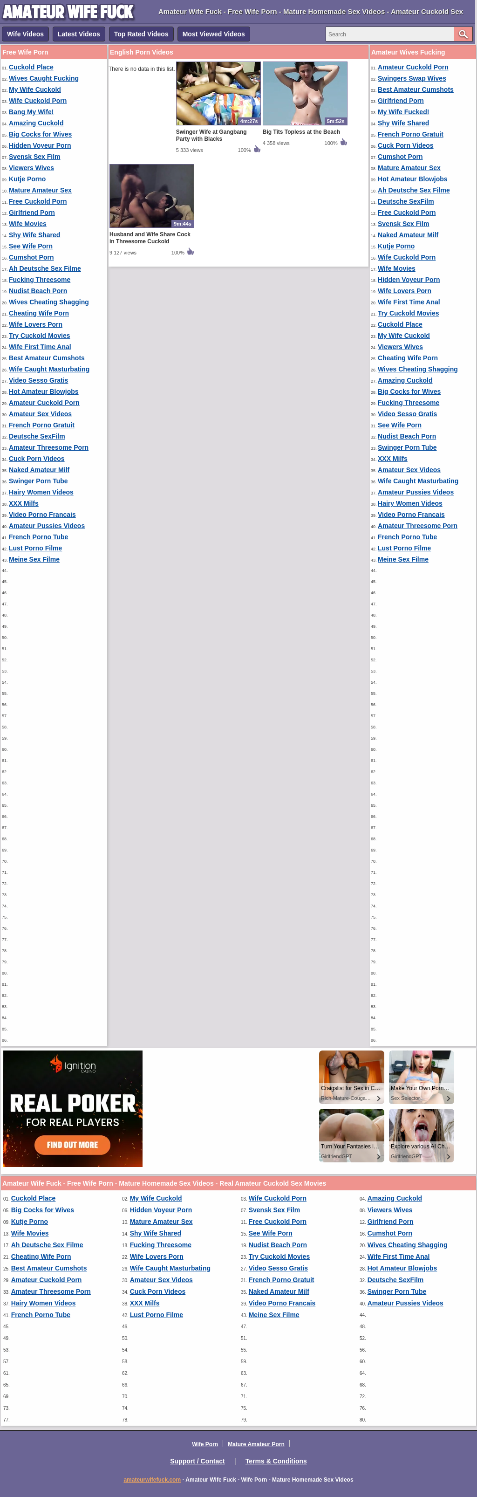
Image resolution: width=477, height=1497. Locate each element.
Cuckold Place (31, 67)
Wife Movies (28, 223)
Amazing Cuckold (36, 123)
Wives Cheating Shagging (49, 302)
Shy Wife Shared (34, 235)
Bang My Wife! (31, 112)
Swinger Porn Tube (38, 481)
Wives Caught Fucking (44, 78)
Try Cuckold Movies (39, 335)
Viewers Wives (31, 168)
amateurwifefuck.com (152, 1479)
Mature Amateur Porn (256, 1444)
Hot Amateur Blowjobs (44, 391)
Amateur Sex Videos (40, 414)
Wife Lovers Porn (35, 324)
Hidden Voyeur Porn (40, 145)
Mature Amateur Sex (40, 190)
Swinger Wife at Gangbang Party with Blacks (211, 135)
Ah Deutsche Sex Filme (45, 268)
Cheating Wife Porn (39, 313)
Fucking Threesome (39, 279)
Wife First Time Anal (40, 346)
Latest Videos (79, 34)
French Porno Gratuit (42, 425)
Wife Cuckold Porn (38, 100)
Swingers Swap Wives (412, 78)
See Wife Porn (31, 246)
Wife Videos (25, 34)
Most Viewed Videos (214, 34)
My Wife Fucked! (403, 112)
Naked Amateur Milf (39, 470)
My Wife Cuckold (35, 89)
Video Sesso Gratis (38, 380)
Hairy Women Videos (41, 492)
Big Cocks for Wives (40, 134)
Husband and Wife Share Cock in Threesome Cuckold (150, 238)
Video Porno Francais (42, 514)
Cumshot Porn (31, 257)
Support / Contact (197, 1461)
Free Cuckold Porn (38, 201)
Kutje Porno (27, 179)
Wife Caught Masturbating (49, 369)
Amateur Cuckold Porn (44, 402)
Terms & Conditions (276, 1461)
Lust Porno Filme (35, 548)
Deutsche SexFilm (37, 436)
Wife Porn (205, 1444)
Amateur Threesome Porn (49, 447)
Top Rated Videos (141, 34)
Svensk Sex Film (35, 156)
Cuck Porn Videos (37, 458)
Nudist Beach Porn (38, 291)
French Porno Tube (38, 537)
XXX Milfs (24, 503)
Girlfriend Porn (32, 212)
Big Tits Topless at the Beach (301, 132)
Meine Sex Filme (34, 559)
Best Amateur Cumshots (47, 358)
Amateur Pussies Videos (47, 525)
